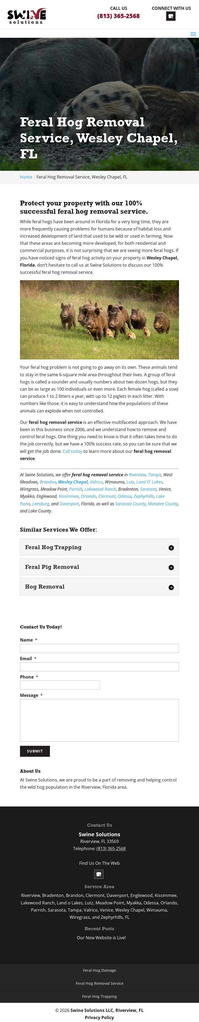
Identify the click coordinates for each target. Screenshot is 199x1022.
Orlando (88, 496)
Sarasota (148, 489)
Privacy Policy (99, 1014)
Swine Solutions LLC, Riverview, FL (107, 1007)
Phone (29, 677)
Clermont (107, 496)
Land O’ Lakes (149, 482)
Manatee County (163, 504)
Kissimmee (69, 496)
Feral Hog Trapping (99, 993)
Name (28, 640)
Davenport (69, 504)
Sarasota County (130, 504)
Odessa (125, 496)
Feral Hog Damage (99, 967)
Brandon (48, 482)
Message (31, 695)
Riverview (137, 475)
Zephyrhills (144, 496)
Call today (72, 451)
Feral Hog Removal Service (100, 980)
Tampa (154, 475)
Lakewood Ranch (100, 489)
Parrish (75, 489)
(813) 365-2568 (118, 16)
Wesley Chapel (73, 482)
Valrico (96, 482)
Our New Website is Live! (101, 935)
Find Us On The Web (99, 860)
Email (28, 658)
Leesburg (40, 504)
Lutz (130, 482)
